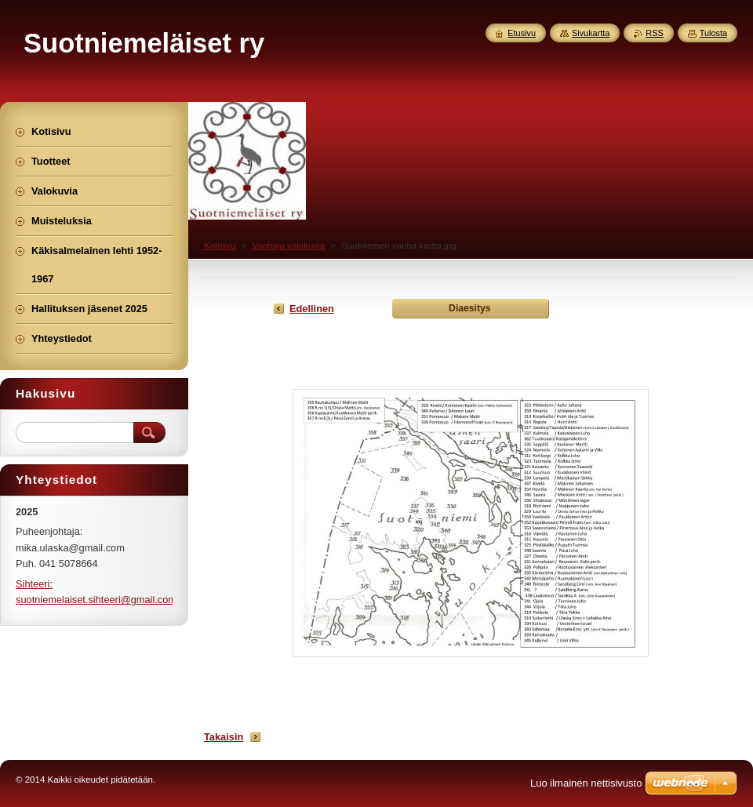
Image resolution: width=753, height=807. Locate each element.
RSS (654, 33)
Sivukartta (590, 33)
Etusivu (521, 33)
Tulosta (713, 33)
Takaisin (223, 737)
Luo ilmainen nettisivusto (586, 783)
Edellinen (311, 308)
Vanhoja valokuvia (288, 245)
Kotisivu (219, 245)
